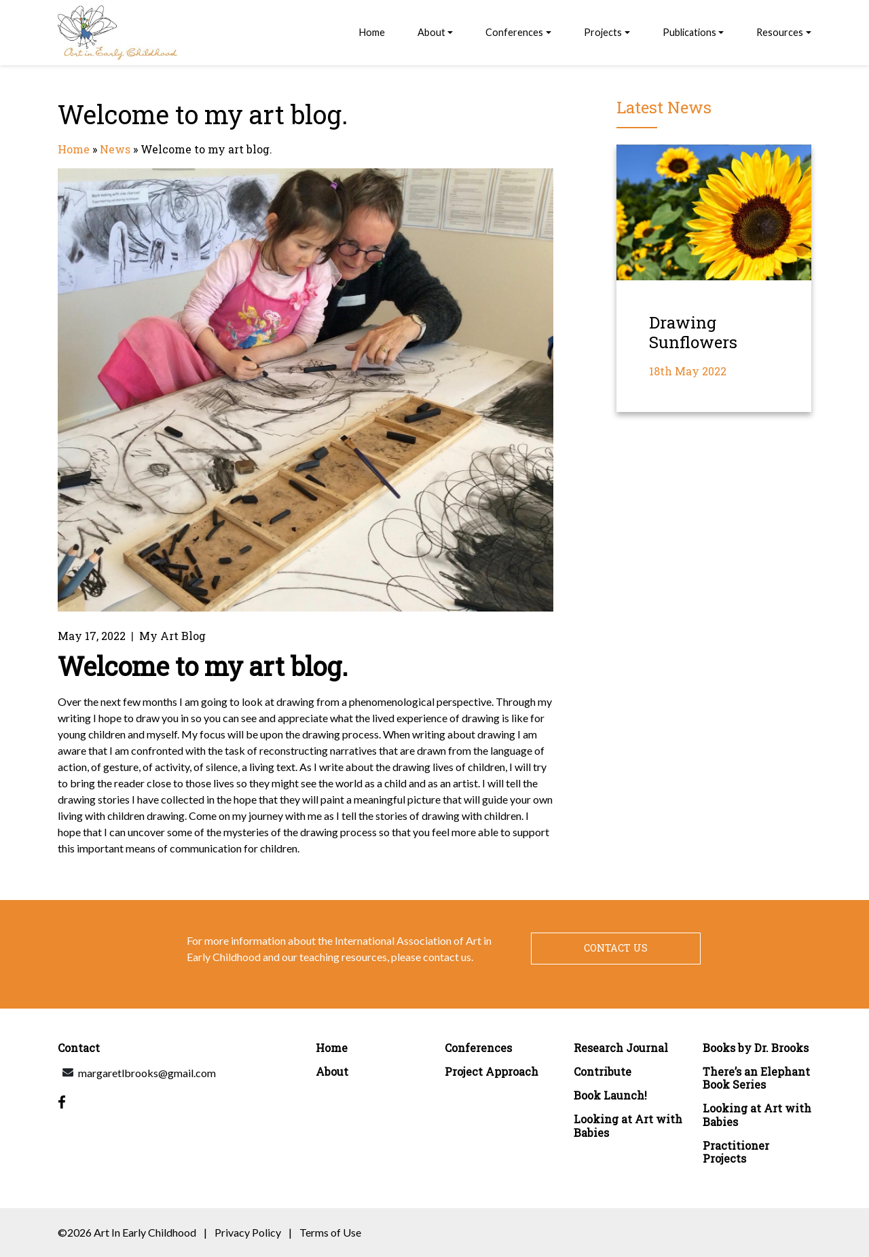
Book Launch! (610, 1095)
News (115, 149)
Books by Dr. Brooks (756, 1047)
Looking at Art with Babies (628, 1125)
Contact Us (616, 947)
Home (372, 32)
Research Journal (621, 1047)
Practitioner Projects (736, 1152)
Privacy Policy (248, 1232)
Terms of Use (330, 1232)
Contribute (602, 1071)
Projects (603, 32)
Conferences (514, 32)
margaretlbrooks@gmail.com (147, 1072)
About (431, 32)
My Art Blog (172, 635)
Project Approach (491, 1071)
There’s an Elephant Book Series (756, 1078)
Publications (689, 32)
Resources (779, 32)
